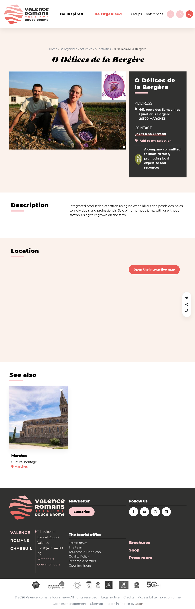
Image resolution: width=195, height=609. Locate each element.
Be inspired (71, 14)
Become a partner (82, 561)
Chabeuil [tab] (21, 548)
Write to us (45, 559)
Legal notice (110, 597)
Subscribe (82, 512)
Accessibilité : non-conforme (159, 597)
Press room (140, 557)
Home (53, 49)
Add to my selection (153, 141)
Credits (128, 597)
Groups (136, 14)
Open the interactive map (154, 269)
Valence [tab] (20, 532)
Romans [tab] (19, 540)
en (180, 14)
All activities (103, 49)
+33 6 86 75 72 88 (150, 134)
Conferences (153, 14)
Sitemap (96, 604)
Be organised (108, 14)
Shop (134, 550)
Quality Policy (79, 556)
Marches (19, 455)
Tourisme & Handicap (85, 552)
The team (76, 547)
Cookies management (69, 604)
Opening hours (48, 564)
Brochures (139, 542)
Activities (86, 49)
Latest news (78, 543)
